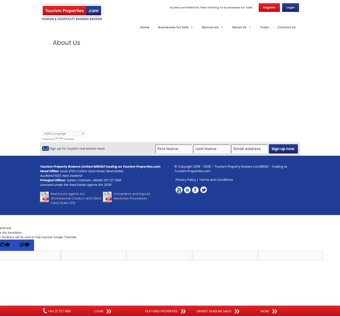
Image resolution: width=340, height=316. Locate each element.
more (269, 311)
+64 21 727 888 (57, 311)
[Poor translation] (24, 245)
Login (290, 7)
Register (269, 7)
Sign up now (283, 148)
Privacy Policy (186, 180)
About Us (243, 27)
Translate (64, 139)
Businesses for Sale (178, 27)
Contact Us (287, 27)
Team (264, 27)
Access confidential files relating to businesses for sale (211, 7)
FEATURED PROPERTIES (165, 311)
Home (144, 27)
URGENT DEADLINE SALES (218, 311)
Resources (215, 27)
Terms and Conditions (216, 180)
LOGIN (102, 311)
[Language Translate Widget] (63, 133)
